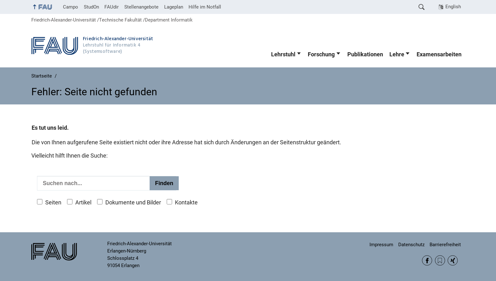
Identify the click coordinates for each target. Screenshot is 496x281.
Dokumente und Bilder (133, 202)
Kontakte (186, 202)
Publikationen (365, 54)
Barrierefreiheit (445, 244)
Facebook (427, 260)
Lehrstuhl (283, 54)
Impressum (381, 244)
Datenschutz (411, 244)
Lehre (396, 54)
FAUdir (111, 7)
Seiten (53, 202)
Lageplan (173, 7)
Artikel (83, 202)
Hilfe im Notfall (205, 7)
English (453, 6)
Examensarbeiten (439, 54)
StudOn (91, 7)
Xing (453, 260)
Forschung (321, 54)
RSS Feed (440, 260)
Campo (70, 7)
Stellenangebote (141, 7)
